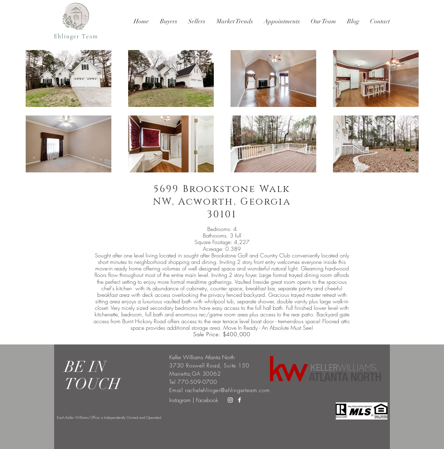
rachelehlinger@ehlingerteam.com (227, 390)
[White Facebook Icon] (239, 400)
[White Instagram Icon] (230, 400)
